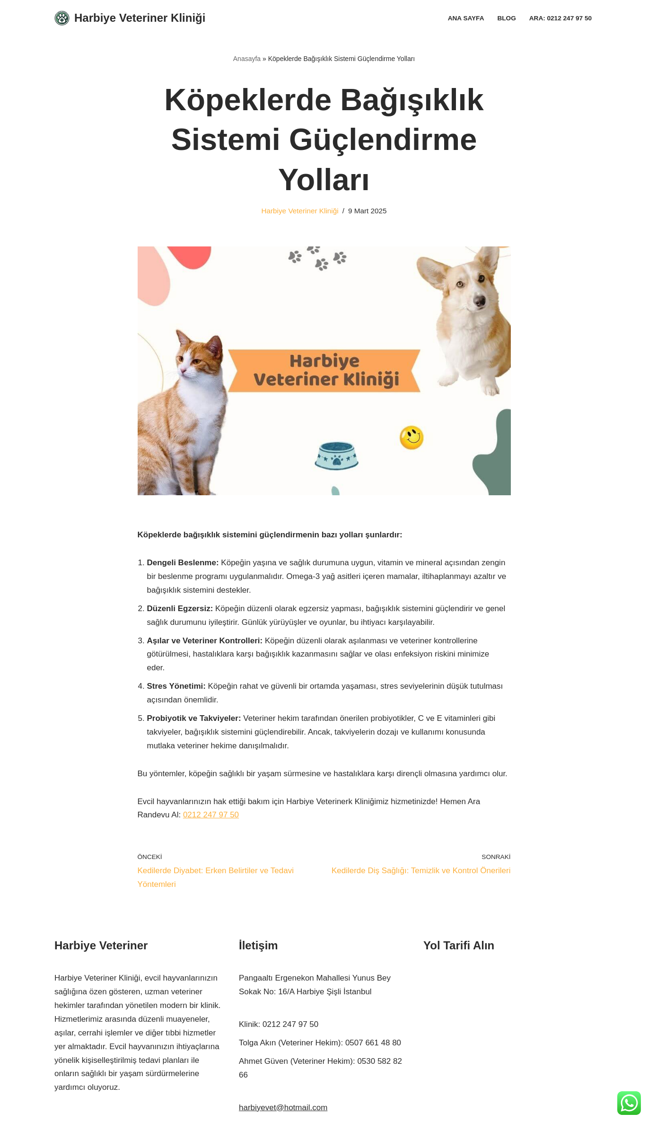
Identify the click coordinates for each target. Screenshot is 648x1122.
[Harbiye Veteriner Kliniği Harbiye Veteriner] (129, 18)
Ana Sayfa (466, 18)
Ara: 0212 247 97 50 (560, 18)
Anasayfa (247, 58)
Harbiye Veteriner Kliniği (299, 211)
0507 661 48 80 (373, 1042)
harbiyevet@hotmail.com (283, 1107)
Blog (506, 18)
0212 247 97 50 (211, 814)
